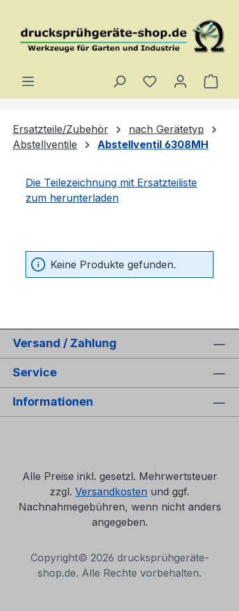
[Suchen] (119, 80)
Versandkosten (111, 491)
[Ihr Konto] (180, 80)
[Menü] (28, 80)
